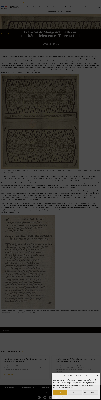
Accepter (60, 392)
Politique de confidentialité (81, 396)
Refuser (74, 392)
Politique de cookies (67, 396)
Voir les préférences (90, 392)
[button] (97, 375)
